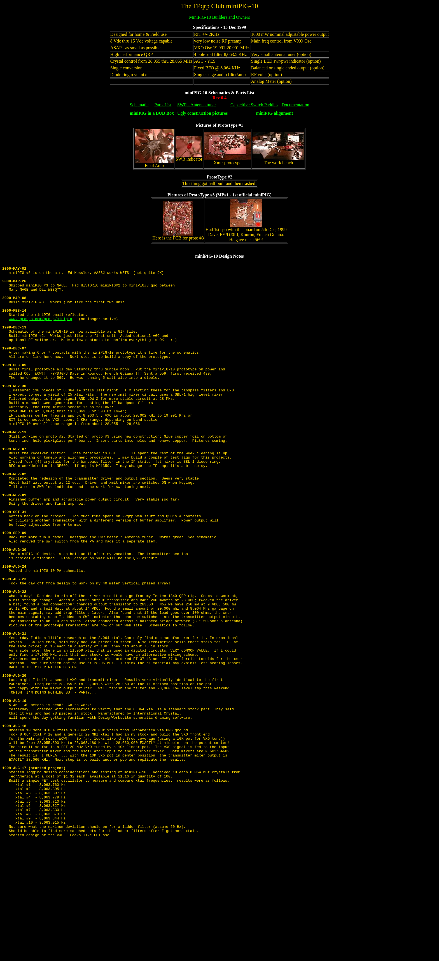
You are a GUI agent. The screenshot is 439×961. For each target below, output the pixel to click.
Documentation (295, 104)
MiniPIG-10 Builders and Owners (219, 17)
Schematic (139, 104)
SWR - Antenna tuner (196, 104)
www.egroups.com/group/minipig (40, 330)
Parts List (163, 104)
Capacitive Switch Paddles (254, 104)
